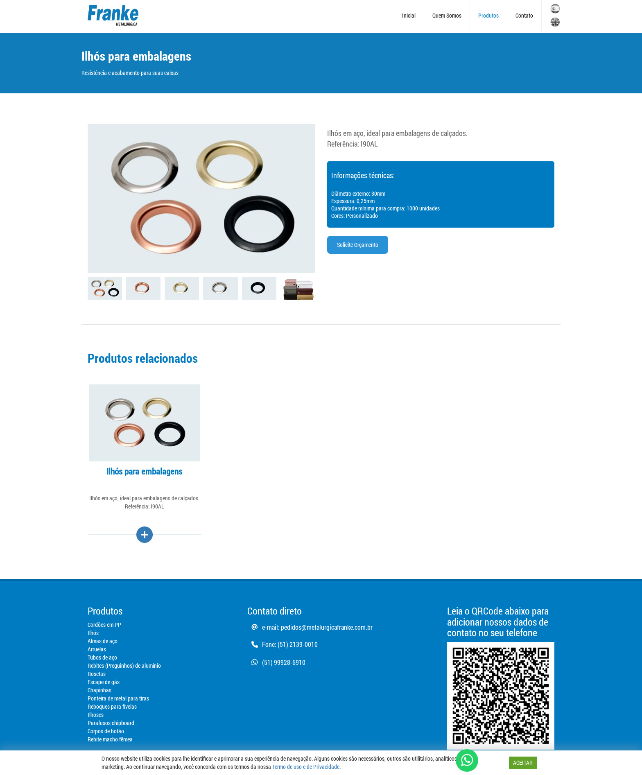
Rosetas (97, 674)
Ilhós (93, 633)
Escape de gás (104, 682)
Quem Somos (446, 15)
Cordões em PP (104, 624)
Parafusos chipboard (111, 723)
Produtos (488, 15)
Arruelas (97, 649)
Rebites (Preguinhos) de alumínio (124, 665)
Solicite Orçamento (357, 245)
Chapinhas (99, 690)
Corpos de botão (106, 731)
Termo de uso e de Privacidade (305, 766)
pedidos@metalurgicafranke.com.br (327, 627)
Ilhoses (96, 715)
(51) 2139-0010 (298, 644)
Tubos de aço (102, 657)
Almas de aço (103, 641)
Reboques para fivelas (112, 706)
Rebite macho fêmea (110, 739)
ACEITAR (523, 762)
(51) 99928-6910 (276, 662)
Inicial (409, 15)
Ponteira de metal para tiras (118, 698)
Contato (524, 15)
